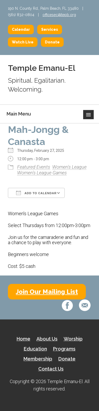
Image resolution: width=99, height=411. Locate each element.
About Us (47, 339)
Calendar (21, 29)
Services (49, 29)
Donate (52, 42)
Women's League (69, 167)
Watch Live (23, 42)
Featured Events (33, 167)
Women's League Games (42, 173)
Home (23, 339)
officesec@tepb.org (59, 15)
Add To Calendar (36, 193)
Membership (37, 359)
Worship (73, 339)
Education (35, 349)
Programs (64, 349)
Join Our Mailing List (47, 291)
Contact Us (51, 369)
